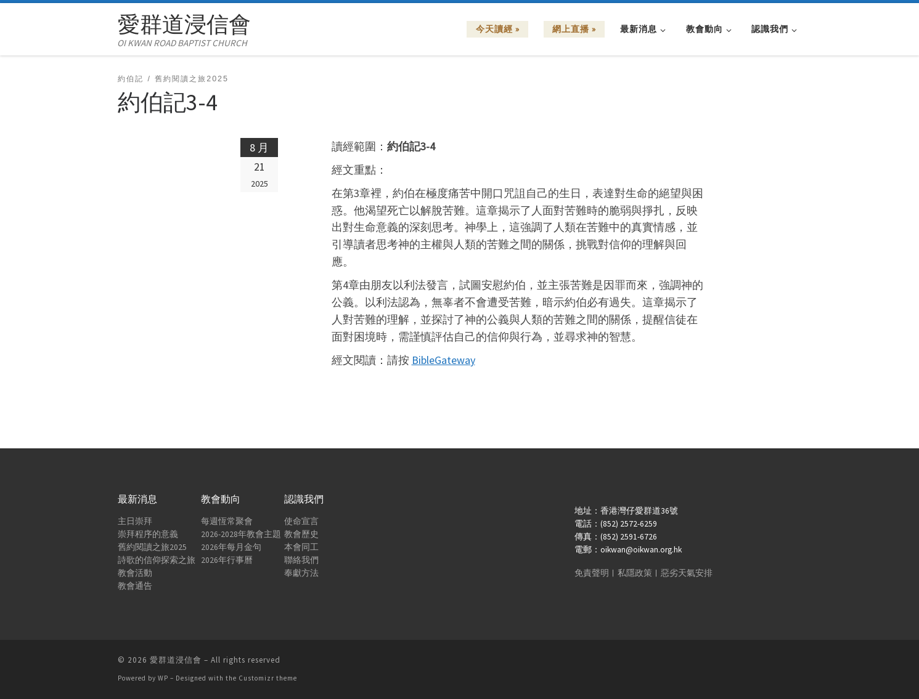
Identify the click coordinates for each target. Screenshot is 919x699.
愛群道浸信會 (176, 660)
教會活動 (135, 573)
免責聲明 (591, 573)
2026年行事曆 (227, 560)
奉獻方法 (301, 573)
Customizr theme (268, 678)
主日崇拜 (135, 521)
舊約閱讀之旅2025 (152, 547)
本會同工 (301, 547)
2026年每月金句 (231, 547)
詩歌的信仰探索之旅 (156, 560)
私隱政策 (635, 573)
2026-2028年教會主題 (241, 534)
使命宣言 (301, 521)
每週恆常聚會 (227, 521)
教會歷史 (301, 534)
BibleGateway (443, 360)
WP (163, 678)
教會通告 (135, 586)
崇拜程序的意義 (148, 534)
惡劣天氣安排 (687, 573)
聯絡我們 (301, 560)
